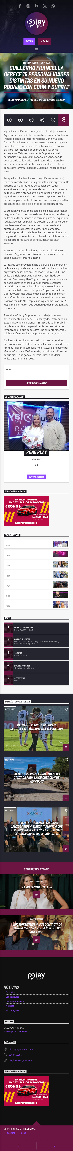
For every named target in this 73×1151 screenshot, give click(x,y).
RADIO (44, 41)
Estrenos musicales (15, 1001)
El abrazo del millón (37, 887)
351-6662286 (15, 1054)
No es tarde (11, 552)
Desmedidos (12, 562)
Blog (23, 1133)
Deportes (10, 709)
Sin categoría (12, 1010)
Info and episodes (36, 477)
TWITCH (29, 41)
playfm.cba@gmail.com (20, 1060)
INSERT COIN (11, 592)
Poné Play (11, 542)
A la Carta (11, 603)
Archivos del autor (36, 382)
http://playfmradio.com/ (21, 1049)
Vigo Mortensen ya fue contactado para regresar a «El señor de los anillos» (37, 928)
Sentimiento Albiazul (17, 582)
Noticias (45, 63)
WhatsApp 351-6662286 (17, 1031)
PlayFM (28, 99)
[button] (36, 48)
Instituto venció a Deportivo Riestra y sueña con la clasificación (36, 727)
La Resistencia (13, 572)
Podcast (11, 1133)
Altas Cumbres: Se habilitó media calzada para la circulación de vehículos (37, 777)
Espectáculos (30, 63)
